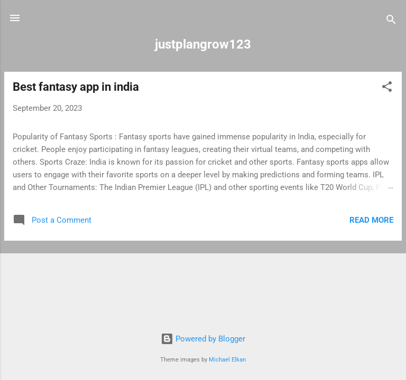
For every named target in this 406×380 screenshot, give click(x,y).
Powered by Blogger (203, 339)
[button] (387, 88)
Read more (371, 220)
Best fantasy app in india (76, 86)
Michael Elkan (227, 359)
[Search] (391, 21)
